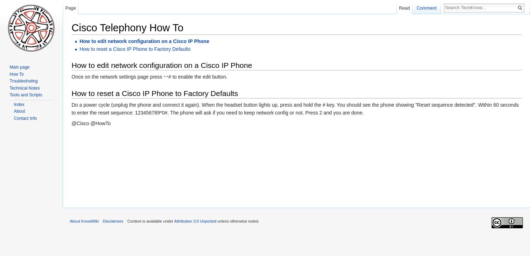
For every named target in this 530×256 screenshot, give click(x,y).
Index (19, 104)
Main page (20, 67)
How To (17, 74)
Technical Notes (25, 88)
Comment (426, 8)
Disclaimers (113, 221)
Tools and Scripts (26, 94)
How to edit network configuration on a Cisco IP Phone (144, 41)
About (19, 111)
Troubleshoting (24, 81)
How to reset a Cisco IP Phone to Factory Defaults (134, 49)
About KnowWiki (84, 221)
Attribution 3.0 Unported (195, 221)
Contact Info (25, 118)
